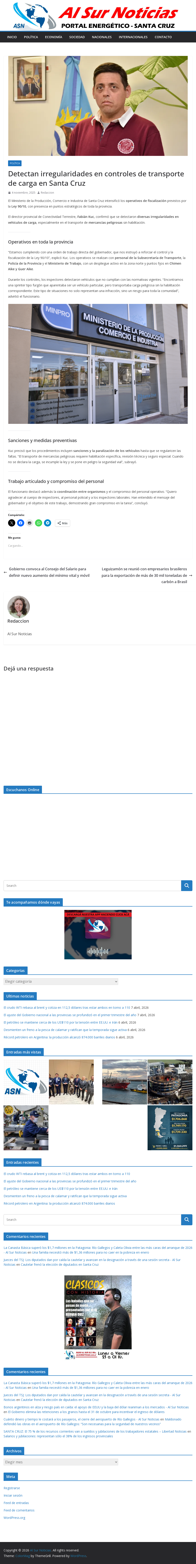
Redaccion (47, 193)
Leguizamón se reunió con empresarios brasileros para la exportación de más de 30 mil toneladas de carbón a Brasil (147, 575)
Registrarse (12, 1488)
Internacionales (133, 37)
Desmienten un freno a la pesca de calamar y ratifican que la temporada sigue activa (65, 1030)
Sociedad (77, 37)
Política (31, 37)
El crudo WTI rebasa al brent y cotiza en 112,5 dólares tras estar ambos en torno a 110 (67, 1007)
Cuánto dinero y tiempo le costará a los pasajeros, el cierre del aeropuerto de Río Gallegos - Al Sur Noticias (81, 1419)
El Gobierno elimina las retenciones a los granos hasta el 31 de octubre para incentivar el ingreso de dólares (86, 1412)
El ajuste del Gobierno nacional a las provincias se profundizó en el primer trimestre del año (70, 1015)
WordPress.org (14, 1517)
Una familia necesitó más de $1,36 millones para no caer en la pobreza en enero (90, 1252)
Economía (53, 37)
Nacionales (102, 37)
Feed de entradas (16, 1503)
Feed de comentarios (19, 1510)
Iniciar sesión (13, 1495)
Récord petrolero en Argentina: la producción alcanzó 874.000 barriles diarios (59, 1037)
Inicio (12, 37)
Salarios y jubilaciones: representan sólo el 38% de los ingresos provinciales (58, 1436)
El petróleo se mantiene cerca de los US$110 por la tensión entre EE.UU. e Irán (61, 1022)
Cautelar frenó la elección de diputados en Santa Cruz (60, 1264)
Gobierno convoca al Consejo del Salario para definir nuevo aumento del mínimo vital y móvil (46, 572)
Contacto (163, 37)
